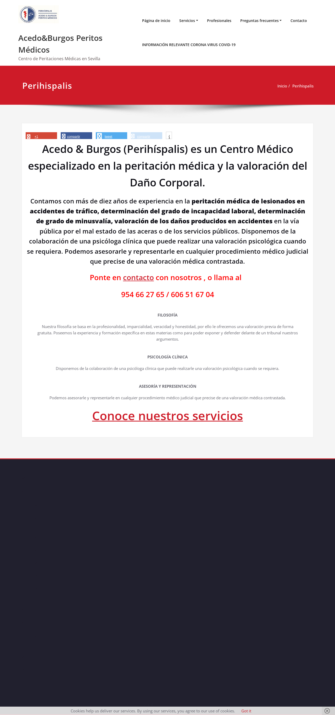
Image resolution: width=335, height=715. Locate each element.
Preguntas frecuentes (259, 20)
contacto (138, 277)
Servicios (187, 20)
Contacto (299, 20)
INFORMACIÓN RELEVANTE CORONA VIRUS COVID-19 (189, 44)
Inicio (282, 85)
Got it (246, 710)
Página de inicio (156, 20)
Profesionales (219, 20)
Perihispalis (303, 85)
